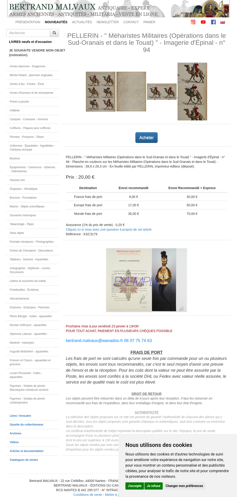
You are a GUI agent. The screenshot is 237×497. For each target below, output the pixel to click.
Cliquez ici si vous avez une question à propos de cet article (109, 229)
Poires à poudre (19, 101)
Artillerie (15, 110)
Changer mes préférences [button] (184, 486)
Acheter (146, 137)
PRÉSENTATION (28, 22)
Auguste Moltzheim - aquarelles (29, 351)
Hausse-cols (17, 180)
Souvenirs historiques (23, 215)
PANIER (149, 22)
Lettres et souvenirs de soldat (28, 281)
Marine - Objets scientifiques (27, 206)
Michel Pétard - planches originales (31, 75)
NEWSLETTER (108, 22)
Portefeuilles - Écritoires (24, 289)
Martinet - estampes (22, 342)
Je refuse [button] (153, 486)
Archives (15, 433)
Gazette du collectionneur (26, 424)
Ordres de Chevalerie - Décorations (31, 250)
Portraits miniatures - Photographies (32, 241)
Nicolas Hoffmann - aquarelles (28, 325)
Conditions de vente (87, 495)
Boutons (15, 158)
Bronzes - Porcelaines (23, 197)
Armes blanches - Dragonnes (27, 66)
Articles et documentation (27, 451)
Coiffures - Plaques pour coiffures (30, 128)
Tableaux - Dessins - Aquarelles (29, 259)
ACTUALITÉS (82, 22)
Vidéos (14, 442)
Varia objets (17, 233)
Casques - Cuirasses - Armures (29, 119)
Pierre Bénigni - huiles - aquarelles (31, 316)
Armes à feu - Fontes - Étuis (27, 84)
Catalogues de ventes (24, 460)
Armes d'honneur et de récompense (31, 92)
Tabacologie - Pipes (22, 224)
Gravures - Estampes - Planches (30, 307)
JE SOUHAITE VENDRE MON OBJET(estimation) (34, 52)
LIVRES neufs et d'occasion (30, 42)
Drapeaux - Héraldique (23, 188)
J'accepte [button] (135, 486)
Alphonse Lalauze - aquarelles (28, 334)
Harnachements (19, 298)
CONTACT (131, 22)
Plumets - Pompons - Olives (27, 137)
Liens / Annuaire (20, 415)
